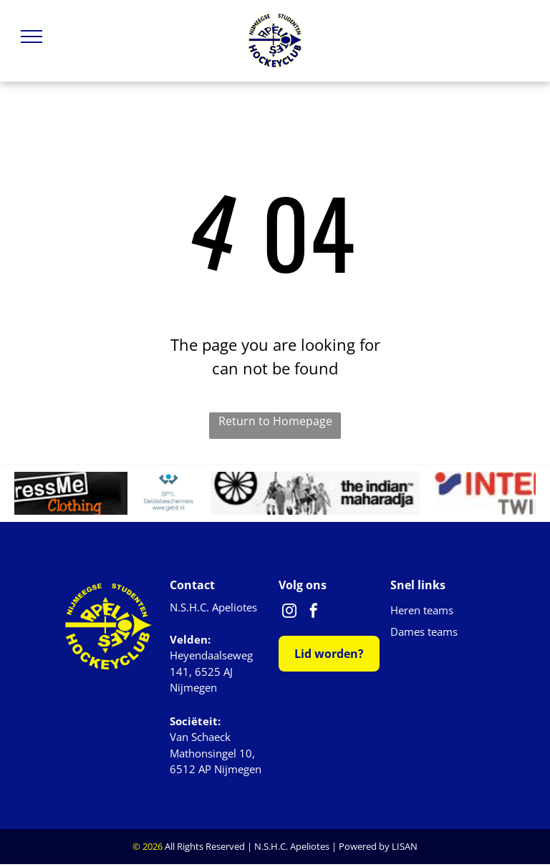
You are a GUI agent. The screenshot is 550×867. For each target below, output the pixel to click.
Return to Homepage (275, 421)
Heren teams (421, 610)
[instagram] (289, 612)
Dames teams (424, 631)
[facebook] (313, 612)
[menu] (31, 36)
